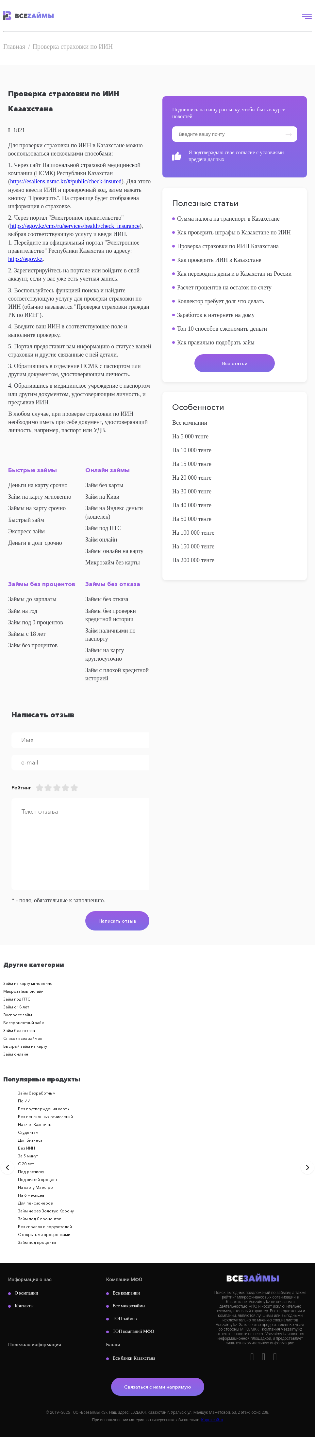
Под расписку (31, 1171)
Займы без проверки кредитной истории (110, 615)
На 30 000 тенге (191, 491)
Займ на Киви (102, 496)
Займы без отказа (106, 599)
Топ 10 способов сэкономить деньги (222, 328)
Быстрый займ (26, 520)
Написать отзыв (117, 921)
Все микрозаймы (129, 1305)
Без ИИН (26, 1148)
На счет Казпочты (35, 1124)
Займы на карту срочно (37, 508)
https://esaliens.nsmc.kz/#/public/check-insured (66, 181)
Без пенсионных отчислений (45, 1116)
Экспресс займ (26, 531)
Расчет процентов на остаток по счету (224, 287)
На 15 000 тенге (191, 464)
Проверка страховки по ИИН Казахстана (228, 246)
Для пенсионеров (35, 1203)
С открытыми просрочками (44, 1234)
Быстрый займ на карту (25, 1046)
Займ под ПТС (103, 528)
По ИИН (25, 1100)
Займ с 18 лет (16, 1006)
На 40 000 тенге (191, 505)
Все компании (189, 422)
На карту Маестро (35, 1187)
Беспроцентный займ (23, 1022)
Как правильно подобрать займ (216, 342)
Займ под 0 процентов (35, 622)
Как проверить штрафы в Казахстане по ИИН (234, 232)
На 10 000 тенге (191, 450)
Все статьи (234, 363)
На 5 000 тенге (190, 436)
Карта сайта (212, 1420)
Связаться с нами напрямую (157, 1387)
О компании (26, 1293)
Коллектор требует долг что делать (220, 301)
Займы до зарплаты (32, 599)
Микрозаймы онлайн (23, 991)
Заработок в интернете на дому (216, 315)
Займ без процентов (33, 645)
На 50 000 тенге (191, 519)
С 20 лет (26, 1163)
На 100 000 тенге (193, 532)
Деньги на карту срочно (38, 485)
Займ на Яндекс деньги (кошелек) (114, 512)
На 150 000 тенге (193, 546)
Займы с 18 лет (26, 634)
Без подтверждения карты (43, 1108)
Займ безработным (37, 1093)
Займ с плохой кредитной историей (117, 674)
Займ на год (22, 611)
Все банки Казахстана (134, 1358)
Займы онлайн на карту (114, 551)
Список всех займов (22, 1038)
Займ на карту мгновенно (39, 496)
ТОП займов (125, 1318)
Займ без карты (104, 485)
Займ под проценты (37, 1242)
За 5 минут (28, 1155)
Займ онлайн (101, 539)
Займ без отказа (19, 1030)
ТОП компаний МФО (133, 1331)
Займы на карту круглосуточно (104, 654)
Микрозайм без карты (112, 562)
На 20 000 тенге (191, 477)
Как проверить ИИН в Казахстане (219, 260)
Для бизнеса (30, 1140)
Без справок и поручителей (45, 1226)
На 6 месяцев (31, 1195)
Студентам (28, 1132)
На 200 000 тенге (193, 560)
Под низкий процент (37, 1179)
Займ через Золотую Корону (46, 1210)
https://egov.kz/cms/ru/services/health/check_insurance (75, 226)
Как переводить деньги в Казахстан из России (234, 273)
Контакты (24, 1305)
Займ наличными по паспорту (110, 634)
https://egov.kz (25, 259)
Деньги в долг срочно (35, 543)
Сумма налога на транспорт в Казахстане (228, 218)
